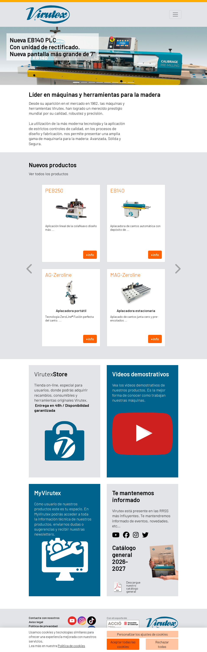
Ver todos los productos (48, 173)
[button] (30, 268)
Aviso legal (36, 622)
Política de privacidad (43, 626)
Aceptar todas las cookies (123, 644)
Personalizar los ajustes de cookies (142, 634)
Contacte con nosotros (44, 618)
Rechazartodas (162, 644)
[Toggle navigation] (175, 14)
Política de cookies (71, 646)
